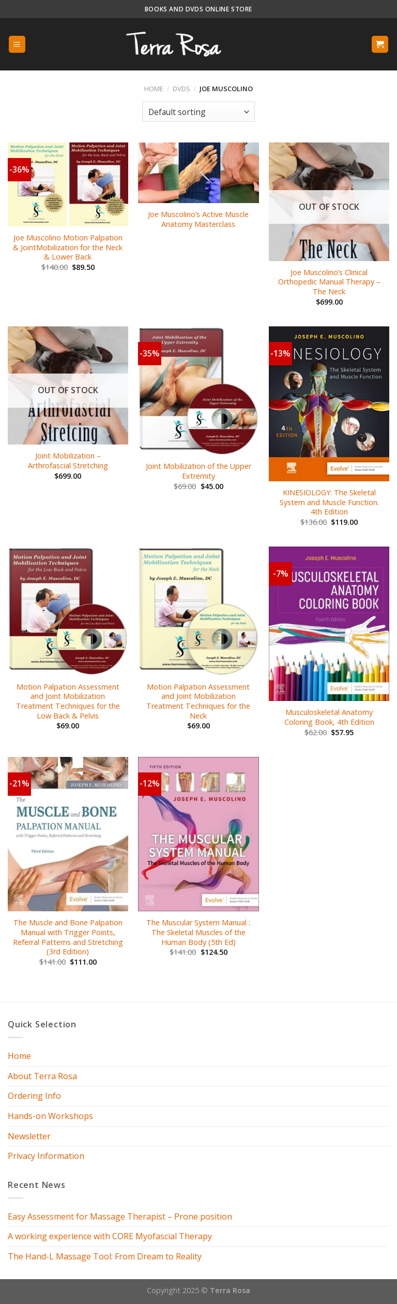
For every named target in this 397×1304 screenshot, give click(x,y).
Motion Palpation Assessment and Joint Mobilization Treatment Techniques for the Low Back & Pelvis (68, 701)
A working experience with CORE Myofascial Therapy (110, 1236)
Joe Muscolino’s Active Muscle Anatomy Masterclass (198, 219)
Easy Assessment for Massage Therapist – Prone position (120, 1216)
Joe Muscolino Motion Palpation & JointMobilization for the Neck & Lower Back (68, 247)
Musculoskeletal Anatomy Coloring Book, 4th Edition (329, 717)
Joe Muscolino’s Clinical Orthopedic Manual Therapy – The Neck (329, 282)
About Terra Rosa (42, 1076)
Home (153, 88)
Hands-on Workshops (50, 1116)
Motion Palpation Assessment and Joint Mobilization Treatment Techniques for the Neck (198, 701)
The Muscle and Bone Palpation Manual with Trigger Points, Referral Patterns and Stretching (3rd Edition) (68, 937)
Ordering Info (34, 1095)
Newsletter (29, 1136)
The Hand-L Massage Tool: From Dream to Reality (105, 1256)
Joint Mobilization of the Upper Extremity (198, 471)
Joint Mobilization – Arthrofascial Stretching (68, 460)
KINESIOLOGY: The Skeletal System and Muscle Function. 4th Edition (329, 502)
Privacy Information (46, 1156)
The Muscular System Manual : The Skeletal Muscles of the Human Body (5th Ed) (198, 932)
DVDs (181, 88)
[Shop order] (198, 112)
